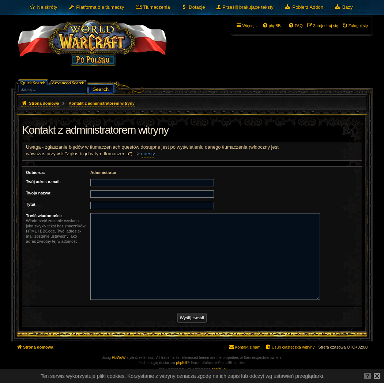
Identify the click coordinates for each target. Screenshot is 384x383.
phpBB (181, 363)
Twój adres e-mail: (43, 181)
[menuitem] (43, 7)
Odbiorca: (35, 172)
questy (148, 153)
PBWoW (119, 358)
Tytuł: (31, 204)
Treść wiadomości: (44, 215)
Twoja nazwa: (39, 193)
